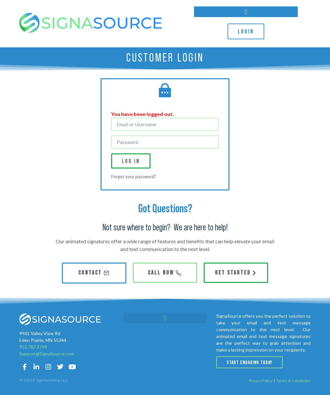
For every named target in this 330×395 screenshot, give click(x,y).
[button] (246, 11)
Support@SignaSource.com (46, 353)
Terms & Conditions (293, 380)
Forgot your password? (133, 176)
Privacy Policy (260, 380)
